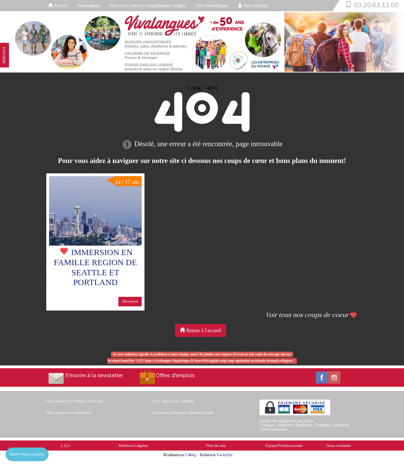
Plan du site (215, 445)
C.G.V (65, 445)
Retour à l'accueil (200, 330)
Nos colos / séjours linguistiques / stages (147, 5)
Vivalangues (88, 5)
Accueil (57, 5)
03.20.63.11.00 (376, 5)
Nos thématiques (212, 5)
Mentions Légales (133, 445)
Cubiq (190, 454)
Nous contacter (339, 445)
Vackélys (225, 454)
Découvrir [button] (130, 301)
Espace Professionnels (284, 445)
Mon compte (253, 5)
